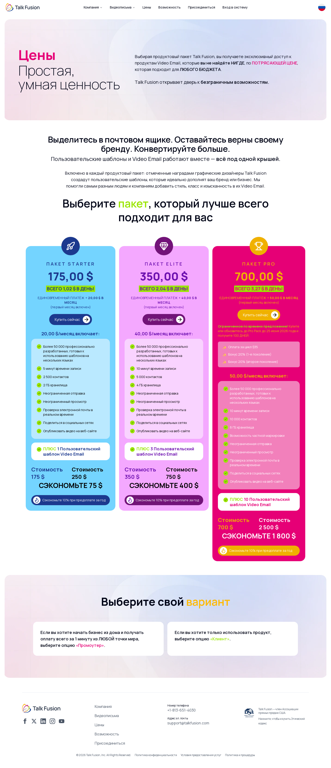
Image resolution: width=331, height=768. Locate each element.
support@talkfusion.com (188, 723)
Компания (93, 7)
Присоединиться (110, 743)
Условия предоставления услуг (201, 755)
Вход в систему (235, 7)
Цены (99, 724)
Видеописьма (122, 7)
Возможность (107, 734)
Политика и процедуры (240, 755)
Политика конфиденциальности (156, 755)
